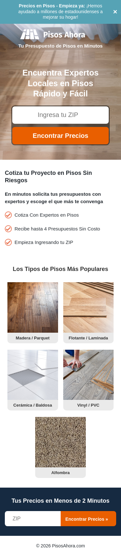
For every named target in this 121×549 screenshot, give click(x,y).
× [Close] (115, 12)
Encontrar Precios (60, 135)
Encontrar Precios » (87, 519)
